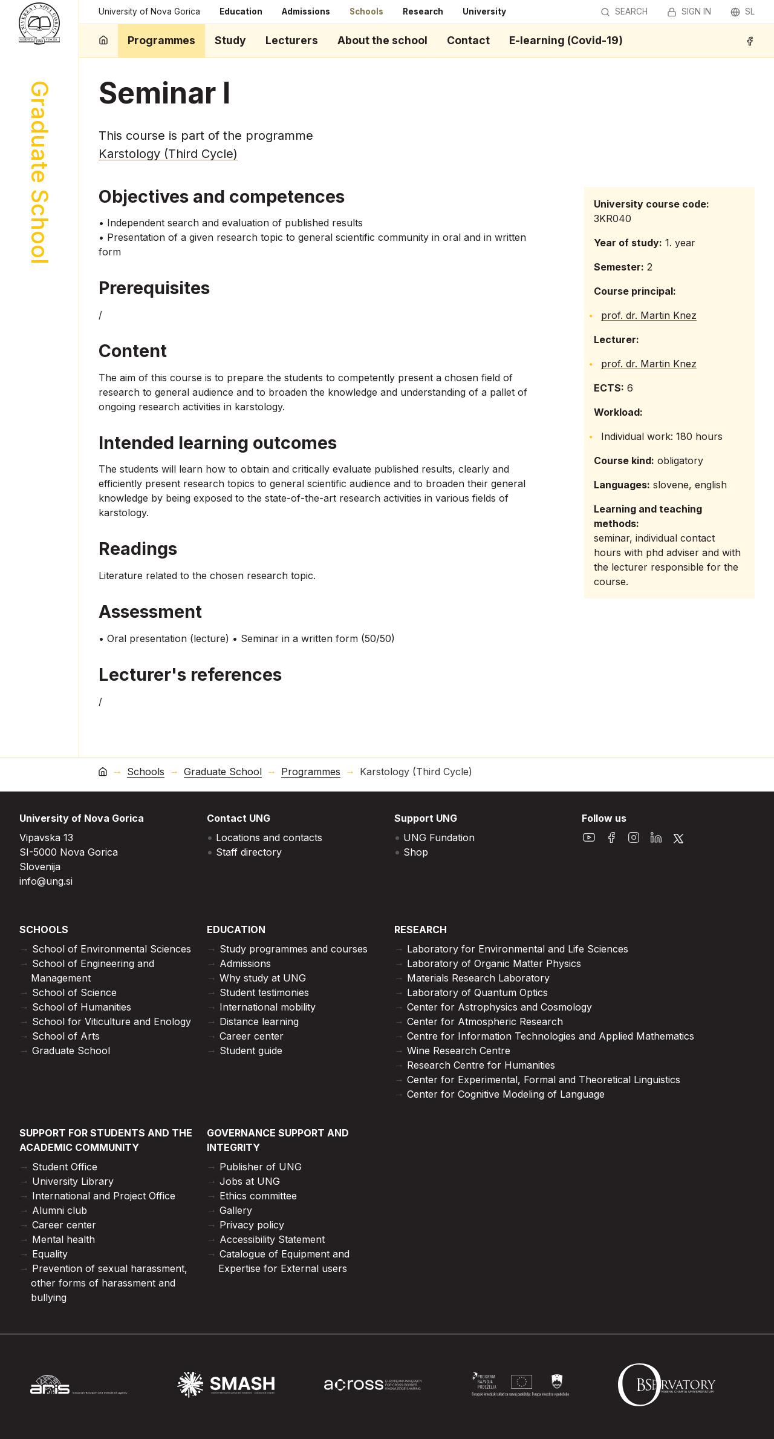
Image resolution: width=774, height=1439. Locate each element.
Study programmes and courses (294, 949)
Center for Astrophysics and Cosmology (499, 1007)
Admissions (306, 11)
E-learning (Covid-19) (566, 40)
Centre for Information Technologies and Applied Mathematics (550, 1036)
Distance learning (259, 1021)
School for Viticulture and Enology (111, 1021)
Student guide (251, 1050)
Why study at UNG (263, 978)
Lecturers (291, 40)
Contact (468, 40)
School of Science (74, 992)
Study (230, 40)
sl (742, 11)
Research (423, 11)
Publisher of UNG (261, 1167)
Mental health (63, 1239)
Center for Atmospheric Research (485, 1021)
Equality (50, 1254)
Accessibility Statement (272, 1239)
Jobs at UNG (250, 1181)
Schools (366, 11)
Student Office (64, 1167)
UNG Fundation (439, 837)
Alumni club (59, 1210)
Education (241, 11)
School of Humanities (81, 1007)
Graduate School (223, 772)
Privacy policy (252, 1225)
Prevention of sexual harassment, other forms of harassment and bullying (109, 1282)
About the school (382, 40)
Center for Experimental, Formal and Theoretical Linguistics (543, 1080)
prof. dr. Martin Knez (649, 315)
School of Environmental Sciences (111, 949)
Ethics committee (258, 1196)
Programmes (161, 40)
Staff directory (249, 852)
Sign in (689, 11)
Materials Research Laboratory (478, 978)
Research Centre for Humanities (481, 1065)
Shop (415, 852)
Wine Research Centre (458, 1050)
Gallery (236, 1210)
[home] (103, 40)
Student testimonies (264, 992)
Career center (252, 1036)
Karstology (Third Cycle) (168, 153)
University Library (73, 1181)
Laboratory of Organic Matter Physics (494, 963)
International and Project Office (103, 1196)
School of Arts (66, 1036)
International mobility (268, 1007)
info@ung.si (46, 881)
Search (624, 11)
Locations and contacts (269, 837)
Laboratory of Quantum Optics (477, 992)
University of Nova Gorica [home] (149, 11)
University (484, 11)
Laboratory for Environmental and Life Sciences (517, 949)
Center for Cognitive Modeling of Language (506, 1094)
